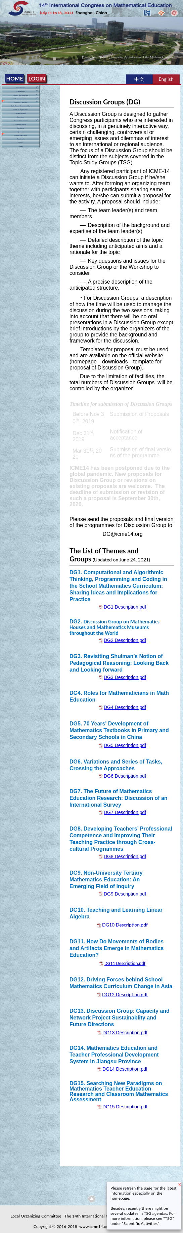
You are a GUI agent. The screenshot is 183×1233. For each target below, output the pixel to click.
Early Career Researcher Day (20, 106)
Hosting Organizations (20, 95)
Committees (20, 91)
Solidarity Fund (20, 113)
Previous (6, 37)
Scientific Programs (20, 102)
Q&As (21, 146)
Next (176, 37)
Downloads (20, 139)
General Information (20, 121)
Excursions (20, 117)
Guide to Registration (20, 109)
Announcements (20, 99)
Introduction (20, 88)
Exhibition (20, 128)
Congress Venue (20, 124)
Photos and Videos (20, 135)
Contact (21, 142)
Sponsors (20, 132)
